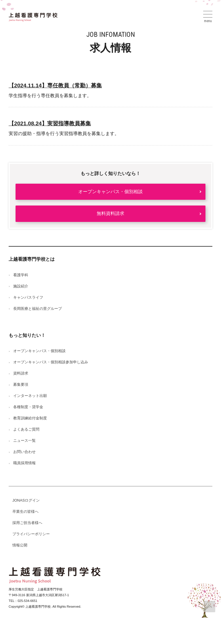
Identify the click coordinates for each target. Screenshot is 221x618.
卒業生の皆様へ (25, 511)
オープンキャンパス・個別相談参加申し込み (50, 362)
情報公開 (19, 545)
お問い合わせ (24, 452)
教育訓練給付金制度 (30, 418)
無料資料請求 (110, 213)
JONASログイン (26, 500)
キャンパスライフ (28, 297)
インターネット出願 (30, 396)
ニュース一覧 (24, 440)
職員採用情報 (24, 463)
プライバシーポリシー (31, 534)
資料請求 (20, 373)
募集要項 (20, 384)
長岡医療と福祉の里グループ (37, 308)
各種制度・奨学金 (28, 407)
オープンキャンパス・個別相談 (110, 191)
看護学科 (20, 275)
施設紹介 (20, 286)
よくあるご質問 (26, 429)
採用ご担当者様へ (27, 523)
